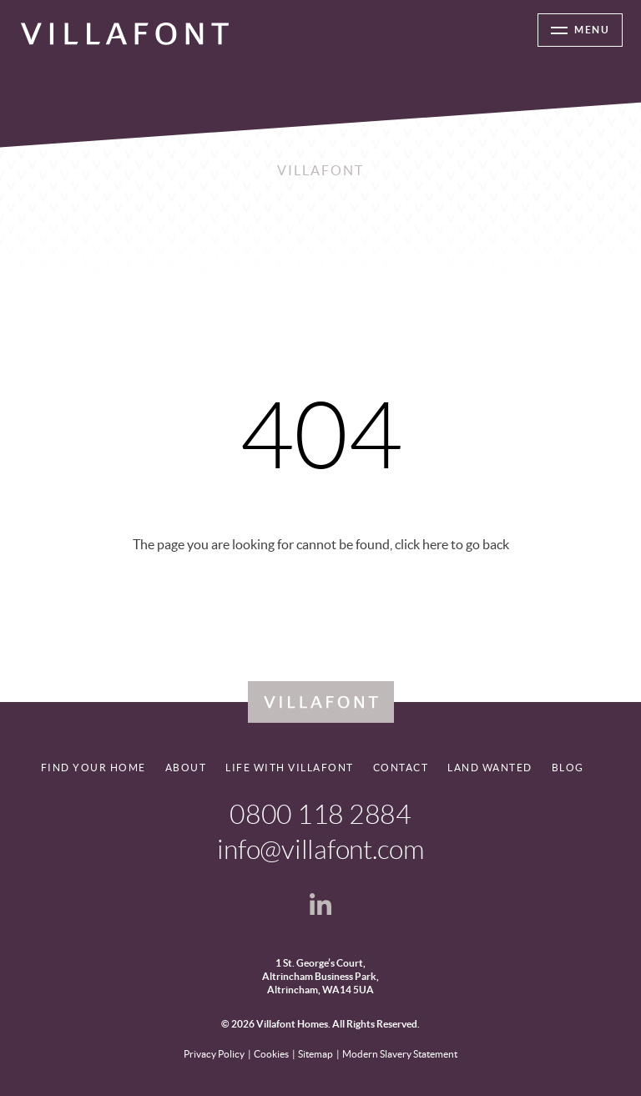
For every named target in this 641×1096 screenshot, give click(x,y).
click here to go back (452, 544)
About (186, 767)
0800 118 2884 (320, 815)
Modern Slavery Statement (399, 1053)
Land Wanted (489, 767)
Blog (568, 767)
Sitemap (315, 1053)
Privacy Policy (214, 1053)
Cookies (271, 1053)
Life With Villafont (289, 767)
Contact (401, 767)
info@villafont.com (320, 850)
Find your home (93, 767)
